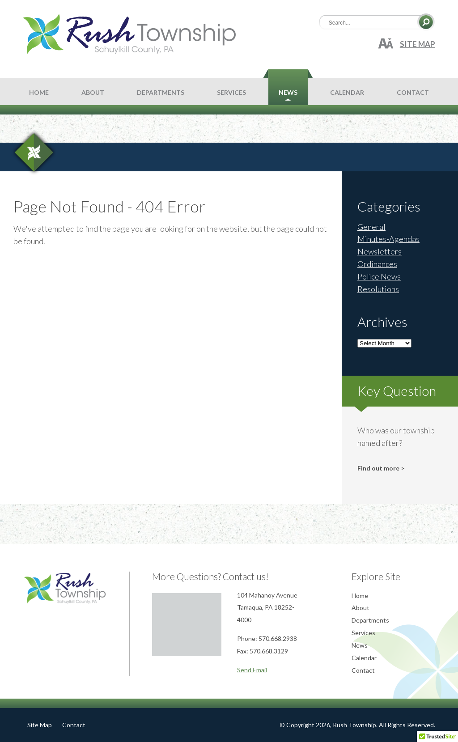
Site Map (417, 44)
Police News (379, 276)
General (371, 227)
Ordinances (377, 264)
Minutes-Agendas (388, 239)
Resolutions (378, 289)
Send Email (252, 670)
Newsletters (379, 251)
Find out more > (380, 468)
